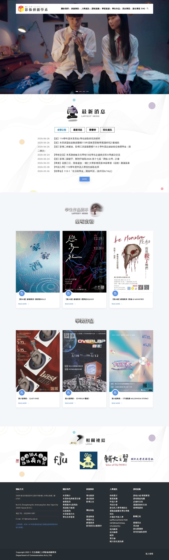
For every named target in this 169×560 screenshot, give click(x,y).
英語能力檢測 (69, 507)
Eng (143, 8)
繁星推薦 (113, 498)
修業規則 (67, 501)
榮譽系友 (137, 522)
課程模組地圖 (139, 498)
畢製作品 (90, 519)
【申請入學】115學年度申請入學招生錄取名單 (76, 167)
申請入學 (113, 501)
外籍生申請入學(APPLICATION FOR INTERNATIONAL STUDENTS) (119, 522)
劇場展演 (90, 522)
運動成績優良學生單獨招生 (119, 512)
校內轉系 (113, 529)
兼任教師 (90, 498)
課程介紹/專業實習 (141, 495)
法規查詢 (67, 511)
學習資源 (106, 8)
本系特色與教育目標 (71, 498)
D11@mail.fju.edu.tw (30, 519)
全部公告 (61, 129)
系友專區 (127, 8)
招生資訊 (107, 129)
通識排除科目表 (140, 504)
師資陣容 (76, 8)
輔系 (112, 535)
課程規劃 (96, 8)
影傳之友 (90, 501)
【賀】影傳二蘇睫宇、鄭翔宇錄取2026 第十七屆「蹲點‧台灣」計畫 (86, 159)
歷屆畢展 (90, 516)
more (84, 179)
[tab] (62, 129)
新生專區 (136, 8)
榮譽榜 (92, 129)
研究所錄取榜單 (140, 532)
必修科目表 (138, 501)
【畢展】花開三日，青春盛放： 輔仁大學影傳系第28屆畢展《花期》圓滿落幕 (91, 163)
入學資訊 (86, 8)
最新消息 (77, 129)
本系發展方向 (69, 514)
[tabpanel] (84, 160)
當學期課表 (138, 507)
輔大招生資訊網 (116, 541)
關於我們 (65, 8)
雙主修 (113, 538)
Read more (22, 304)
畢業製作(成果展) (70, 504)
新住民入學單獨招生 (118, 507)
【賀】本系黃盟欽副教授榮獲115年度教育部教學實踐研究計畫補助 (86, 142)
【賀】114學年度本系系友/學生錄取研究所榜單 (76, 138)
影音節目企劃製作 (94, 525)
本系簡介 (67, 495)
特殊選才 (113, 495)
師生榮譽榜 (138, 529)
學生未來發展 (69, 517)
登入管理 (149, 554)
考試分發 (113, 504)
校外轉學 (113, 532)
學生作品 (116, 8)
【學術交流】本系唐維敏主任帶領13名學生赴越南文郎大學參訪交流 (86, 154)
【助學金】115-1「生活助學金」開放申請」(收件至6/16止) (82, 171)
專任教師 (90, 495)
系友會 (136, 525)
